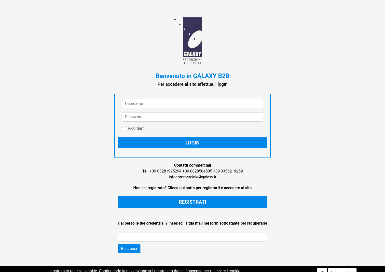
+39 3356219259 (228, 171)
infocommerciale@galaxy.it (192, 177)
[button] (192, 142)
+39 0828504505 (197, 171)
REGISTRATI (192, 202)
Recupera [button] (129, 248)
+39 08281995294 (165, 171)
